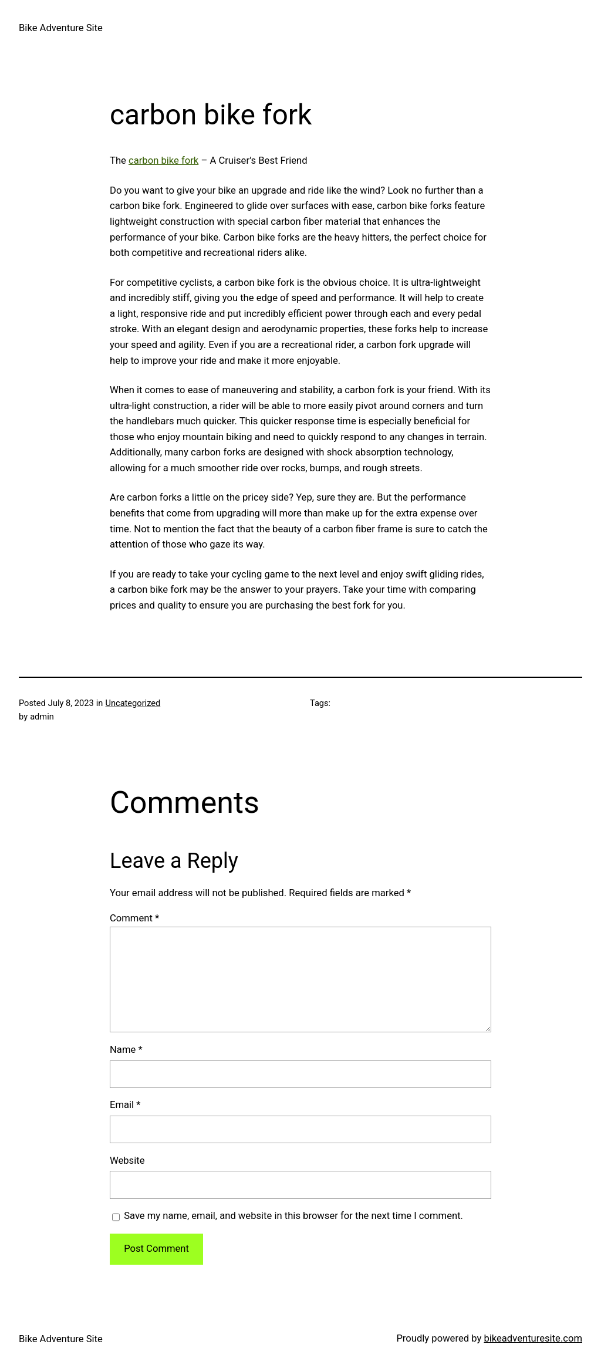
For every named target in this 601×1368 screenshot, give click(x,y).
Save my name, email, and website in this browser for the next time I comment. (293, 1215)
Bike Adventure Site (61, 27)
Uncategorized (132, 703)
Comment (134, 918)
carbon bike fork (163, 160)
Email (125, 1104)
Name (126, 1049)
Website (127, 1160)
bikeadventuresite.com (533, 1338)
